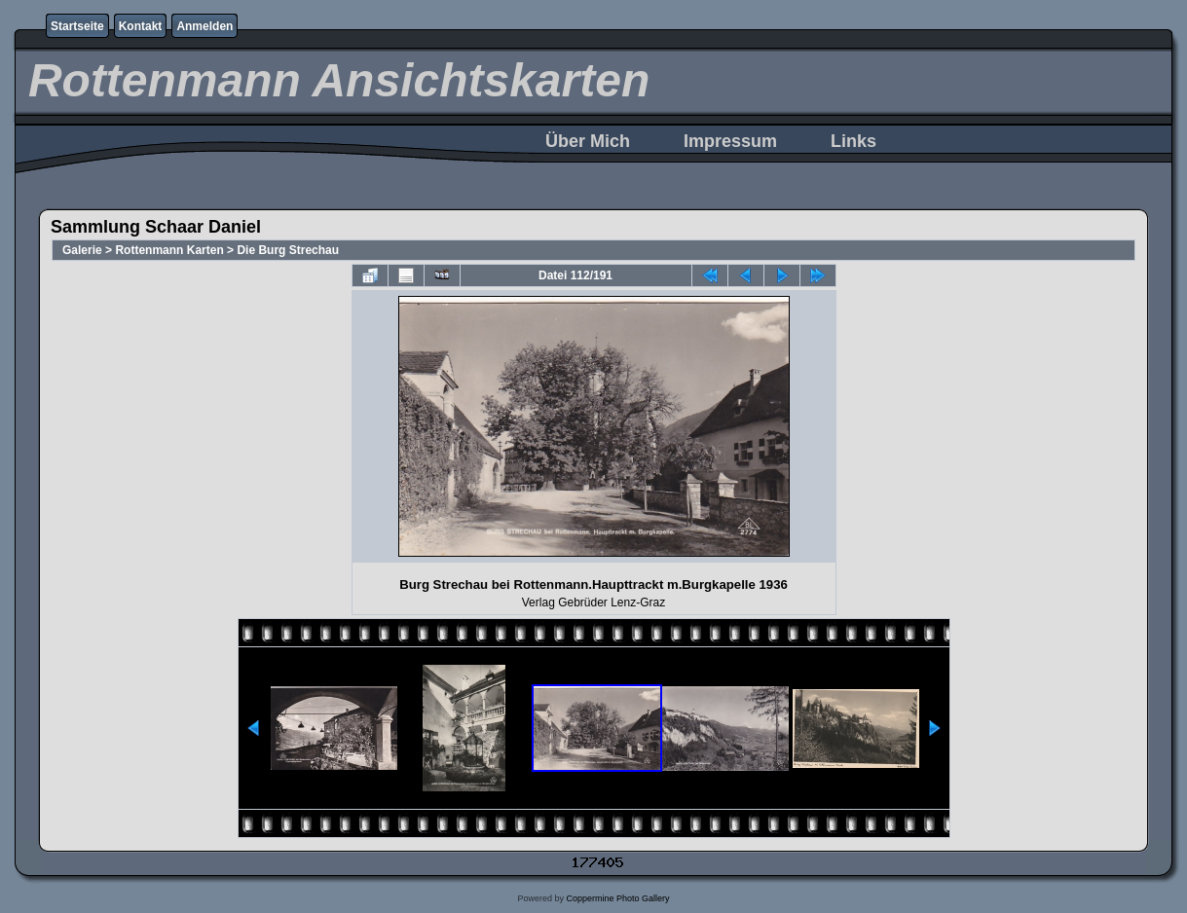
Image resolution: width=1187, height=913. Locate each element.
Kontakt (141, 26)
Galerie (82, 250)
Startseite (77, 26)
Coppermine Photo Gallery (617, 898)
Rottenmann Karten (169, 250)
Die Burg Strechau (288, 250)
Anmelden (204, 26)
